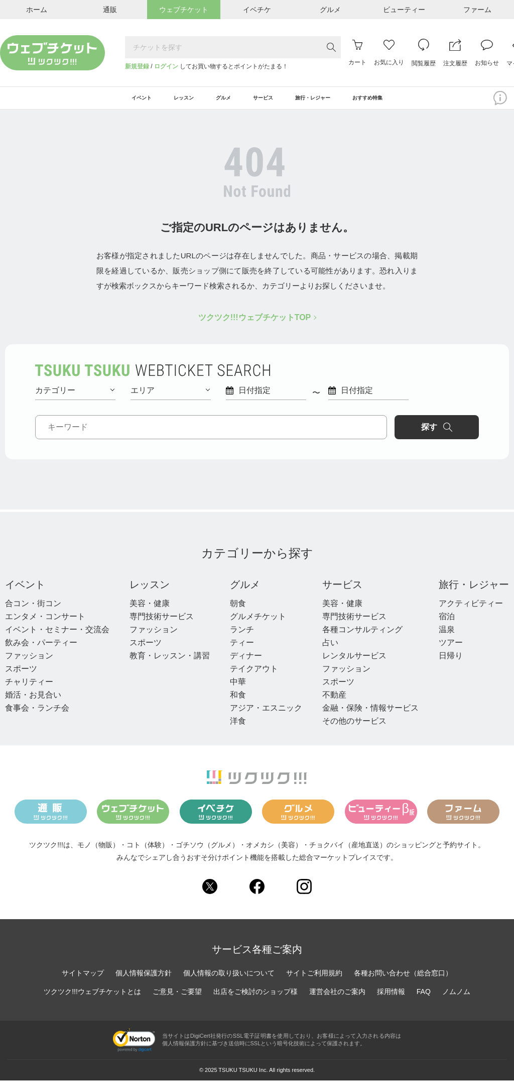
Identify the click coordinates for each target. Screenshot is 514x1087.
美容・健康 (150, 610)
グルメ (245, 591)
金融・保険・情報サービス (370, 714)
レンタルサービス (354, 662)
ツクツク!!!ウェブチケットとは (92, 999)
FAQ (424, 999)
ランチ (242, 636)
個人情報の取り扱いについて (229, 980)
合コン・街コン (33, 610)
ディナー (246, 662)
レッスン (150, 591)
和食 (238, 701)
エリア (170, 396)
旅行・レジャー (474, 591)
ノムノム (456, 999)
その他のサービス (354, 727)
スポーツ (21, 675)
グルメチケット (258, 623)
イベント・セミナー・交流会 (57, 636)
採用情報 (391, 999)
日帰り (451, 662)
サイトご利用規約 (314, 980)
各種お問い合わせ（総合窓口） (403, 980)
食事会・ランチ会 (37, 714)
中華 (238, 688)
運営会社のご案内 (337, 999)
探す (436, 433)
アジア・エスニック (266, 714)
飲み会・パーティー (41, 649)
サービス (342, 591)
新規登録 (137, 66)
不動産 (334, 701)
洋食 (238, 727)
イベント (25, 591)
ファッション (29, 662)
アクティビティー (471, 610)
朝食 (238, 610)
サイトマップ (83, 980)
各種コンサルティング (362, 636)
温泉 (447, 636)
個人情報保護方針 (143, 980)
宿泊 (447, 623)
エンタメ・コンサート (45, 623)
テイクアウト (254, 675)
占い (330, 649)
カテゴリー (74, 396)
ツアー (451, 649)
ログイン (166, 66)
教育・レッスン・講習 (170, 662)
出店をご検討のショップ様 (255, 999)
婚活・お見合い (33, 701)
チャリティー (29, 688)
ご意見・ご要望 (177, 999)
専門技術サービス (162, 623)
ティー (242, 649)
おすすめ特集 (407, 101)
